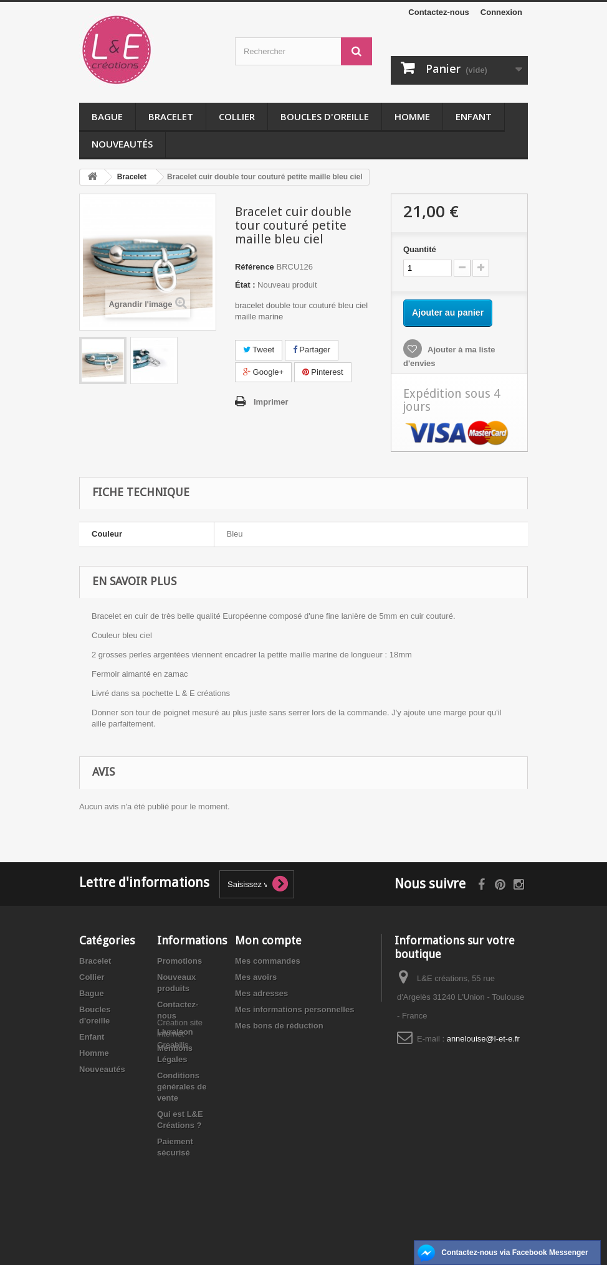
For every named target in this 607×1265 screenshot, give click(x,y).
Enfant (474, 116)
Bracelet (170, 116)
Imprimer (271, 402)
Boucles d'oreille (324, 116)
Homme (412, 116)
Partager (311, 349)
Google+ (263, 372)
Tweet (258, 349)
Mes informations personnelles (294, 1009)
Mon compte (268, 940)
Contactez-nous (438, 12)
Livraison (175, 1032)
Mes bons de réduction (279, 1025)
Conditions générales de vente (182, 1087)
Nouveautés (122, 144)
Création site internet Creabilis (180, 1186)
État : (245, 284)
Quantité (419, 249)
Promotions (179, 961)
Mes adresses (261, 993)
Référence (254, 266)
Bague (107, 116)
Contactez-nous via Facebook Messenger (514, 1252)
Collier (237, 116)
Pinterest (322, 372)
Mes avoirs (256, 977)
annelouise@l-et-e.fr (483, 1038)
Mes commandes (267, 961)
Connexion (501, 12)
